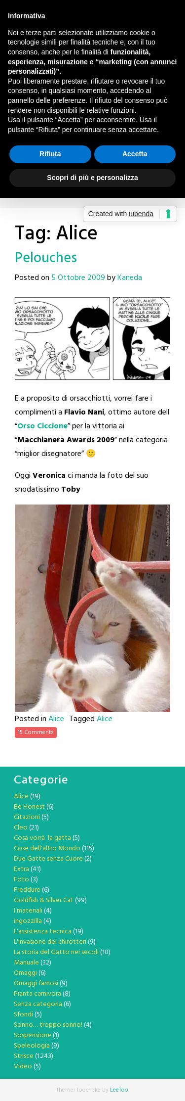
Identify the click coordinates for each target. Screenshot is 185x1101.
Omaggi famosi (36, 983)
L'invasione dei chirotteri (50, 942)
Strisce (24, 1056)
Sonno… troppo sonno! (48, 1025)
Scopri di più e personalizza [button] (92, 178)
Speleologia (32, 1046)
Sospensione (32, 1035)
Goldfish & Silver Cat (44, 900)
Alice (56, 719)
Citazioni (27, 817)
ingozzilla (28, 921)
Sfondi (23, 1014)
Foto (21, 879)
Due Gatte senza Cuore (48, 859)
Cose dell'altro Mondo (47, 848)
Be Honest (29, 807)
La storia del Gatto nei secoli (56, 952)
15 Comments (36, 732)
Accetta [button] (135, 154)
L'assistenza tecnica (43, 931)
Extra (21, 869)
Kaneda (129, 278)
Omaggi (25, 973)
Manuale (26, 962)
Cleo (21, 827)
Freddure (27, 890)
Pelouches (46, 258)
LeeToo (119, 1090)
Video (23, 1066)
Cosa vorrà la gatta (42, 838)
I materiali (28, 911)
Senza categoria (38, 1004)
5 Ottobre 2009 (78, 278)
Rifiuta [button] (50, 154)
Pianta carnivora (37, 994)
